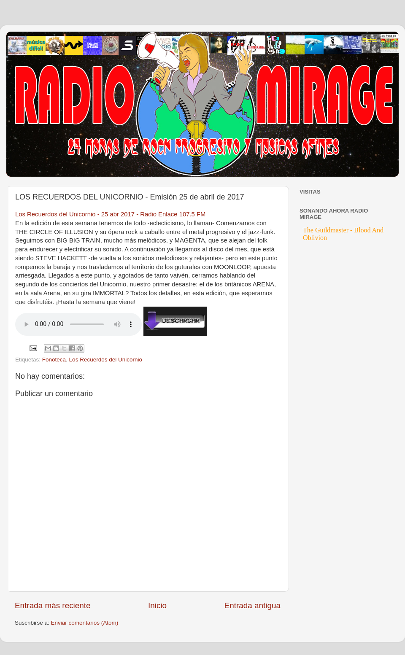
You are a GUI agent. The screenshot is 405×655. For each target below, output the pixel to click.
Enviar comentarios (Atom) (85, 623)
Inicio (157, 605)
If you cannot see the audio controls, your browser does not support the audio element (78, 324)
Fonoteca (54, 359)
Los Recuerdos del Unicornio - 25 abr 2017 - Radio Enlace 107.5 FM (110, 214)
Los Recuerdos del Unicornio (105, 359)
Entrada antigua (252, 605)
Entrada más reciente (53, 605)
